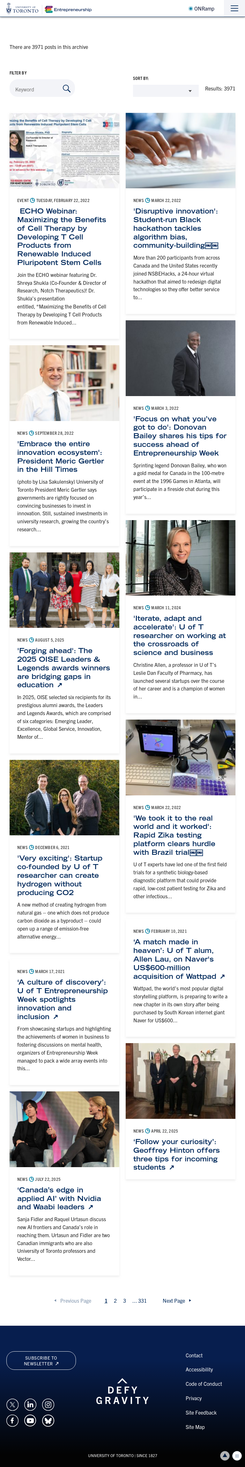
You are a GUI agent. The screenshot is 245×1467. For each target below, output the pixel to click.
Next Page (174, 1300)
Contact (194, 1355)
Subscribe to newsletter (41, 1360)
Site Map (195, 1427)
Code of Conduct (204, 1383)
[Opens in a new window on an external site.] (12, 1404)
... (139, 1300)
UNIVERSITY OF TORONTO (111, 1455)
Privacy (194, 1398)
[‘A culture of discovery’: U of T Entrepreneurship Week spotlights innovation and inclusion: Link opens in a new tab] (64, 999)
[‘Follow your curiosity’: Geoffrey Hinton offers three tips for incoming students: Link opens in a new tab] (180, 1154)
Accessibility (199, 1369)
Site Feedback (201, 1412)
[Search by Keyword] (66, 88)
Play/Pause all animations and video (237, 1456)
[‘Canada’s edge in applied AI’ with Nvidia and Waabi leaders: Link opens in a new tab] (64, 1198)
